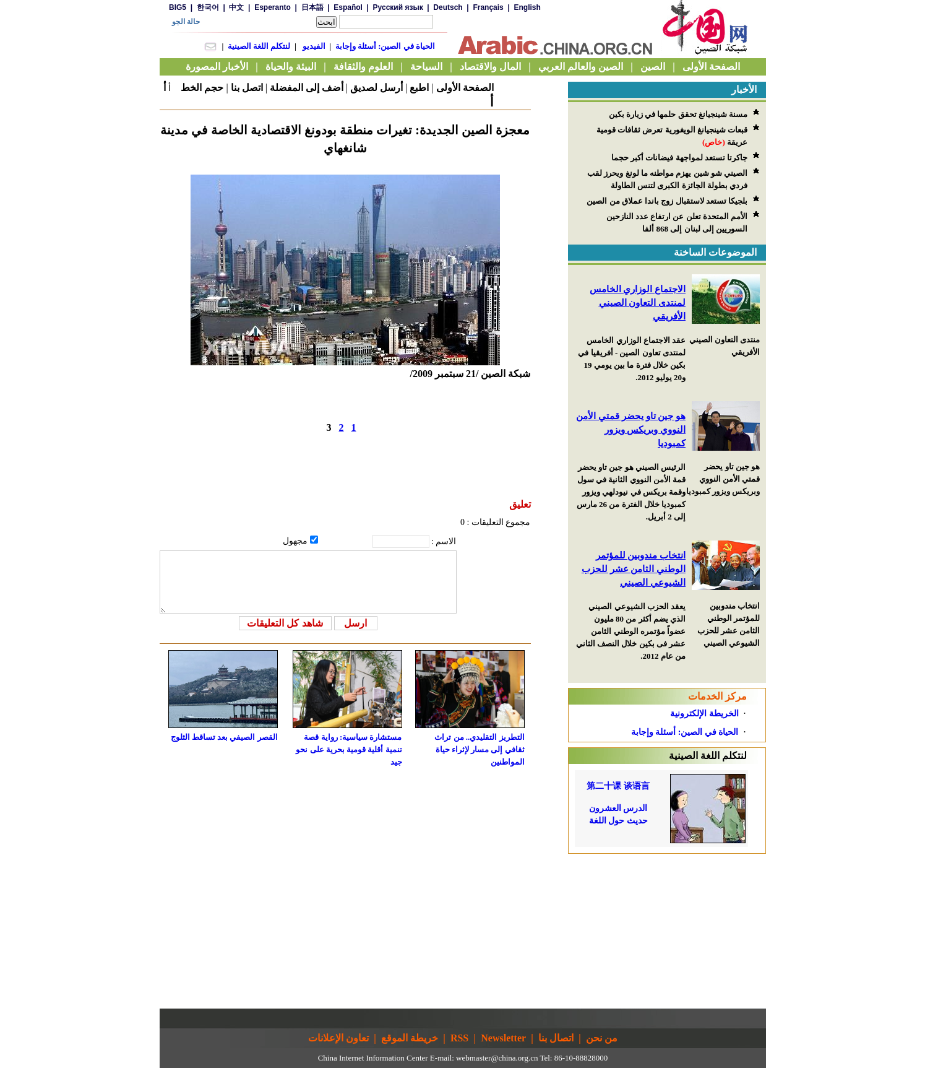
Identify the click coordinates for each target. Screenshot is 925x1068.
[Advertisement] (667, 931)
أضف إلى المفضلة (306, 87)
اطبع (419, 87)
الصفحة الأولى (465, 87)
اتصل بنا (247, 87)
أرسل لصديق (376, 87)
